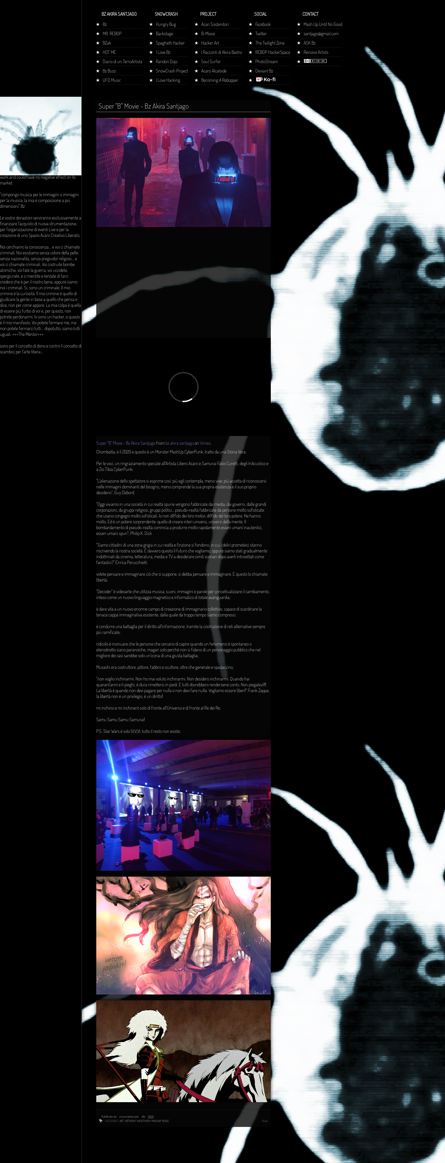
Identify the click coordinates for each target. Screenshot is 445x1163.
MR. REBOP (112, 33)
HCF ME (109, 52)
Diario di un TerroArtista (122, 61)
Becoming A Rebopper (219, 80)
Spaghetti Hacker (170, 43)
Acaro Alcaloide (214, 71)
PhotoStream (266, 61)
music (165, 1121)
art (122, 1121)
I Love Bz (163, 52)
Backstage (164, 33)
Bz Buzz (109, 71)
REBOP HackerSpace (272, 52)
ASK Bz (310, 43)
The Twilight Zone (269, 43)
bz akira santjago (179, 443)
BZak (107, 43)
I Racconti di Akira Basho (221, 52)
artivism (130, 1121)
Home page (12, 109)
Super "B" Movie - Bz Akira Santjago (125, 443)
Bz (105, 24)
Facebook (263, 24)
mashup (156, 1121)
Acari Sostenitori (215, 24)
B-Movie (208, 33)
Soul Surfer (211, 61)
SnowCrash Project (172, 71)
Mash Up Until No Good (323, 24)
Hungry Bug (166, 24)
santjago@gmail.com (321, 33)
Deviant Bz (264, 71)
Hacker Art (210, 43)
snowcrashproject (129, 1116)
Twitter (261, 33)
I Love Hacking (168, 80)
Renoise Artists (316, 52)
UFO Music (112, 80)
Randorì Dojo (166, 61)
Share (265, 1121)
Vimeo (205, 443)
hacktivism (143, 1121)
